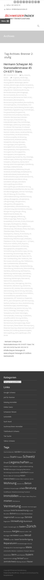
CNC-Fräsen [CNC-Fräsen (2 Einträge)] (22, 496)
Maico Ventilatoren (20, 209)
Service (30, 251)
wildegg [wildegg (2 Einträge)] (14, 558)
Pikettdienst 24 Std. (10, 241)
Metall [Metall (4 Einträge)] (27, 535)
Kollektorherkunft (16, 167)
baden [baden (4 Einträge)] (22, 526)
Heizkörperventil (9, 139)
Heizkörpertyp (21, 137)
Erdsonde (19, 115)
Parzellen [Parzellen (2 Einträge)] (6, 514)
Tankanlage (12, 311)
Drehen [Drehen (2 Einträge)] (17, 479)
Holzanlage (29, 157)
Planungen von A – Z (22, 241)
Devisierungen (28, 107)
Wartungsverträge (19, 323)
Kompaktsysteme (26, 172)
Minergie (29, 209)
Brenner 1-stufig (22, 87)
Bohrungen (12, 87)
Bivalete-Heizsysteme (26, 85)
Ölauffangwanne (16, 224)
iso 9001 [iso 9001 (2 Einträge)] (11, 539)
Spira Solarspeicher (15, 301)
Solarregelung (19, 283)
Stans (20, 303)
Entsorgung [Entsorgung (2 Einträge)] (19, 469)
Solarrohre (28, 283)
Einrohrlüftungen (28, 110)
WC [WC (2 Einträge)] (18, 527)
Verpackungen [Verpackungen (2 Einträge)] (14, 488)
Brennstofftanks (28, 102)
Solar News (22, 256)
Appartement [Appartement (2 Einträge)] (8, 558)
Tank (29, 308)
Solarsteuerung (17, 286)
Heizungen (21, 142)
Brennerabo (25, 90)
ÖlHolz (25, 229)
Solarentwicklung (29, 268)
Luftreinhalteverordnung (11, 197)
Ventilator (24, 318)
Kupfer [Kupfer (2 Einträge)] (6, 527)
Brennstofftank (18, 102)
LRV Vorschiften (20, 194)
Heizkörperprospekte (10, 137)
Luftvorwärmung (9, 209)
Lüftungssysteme (18, 204)
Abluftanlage (24, 78)
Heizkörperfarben (9, 135)
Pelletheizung (12, 236)
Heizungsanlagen (9, 145)
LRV (5, 194)
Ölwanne (16, 234)
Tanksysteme (8, 313)
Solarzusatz (28, 291)
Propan (31, 241)
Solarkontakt (18, 276)
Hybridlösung (29, 164)
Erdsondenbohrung (20, 120)
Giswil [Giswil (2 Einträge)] (31, 463)
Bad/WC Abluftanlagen (16, 83)
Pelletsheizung (8, 239)
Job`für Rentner (9, 397)
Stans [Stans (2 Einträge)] (27, 496)
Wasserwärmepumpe (10, 328)
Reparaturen (7, 246)
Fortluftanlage (25, 122)
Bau (22, 75)
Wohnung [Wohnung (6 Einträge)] (10, 483)
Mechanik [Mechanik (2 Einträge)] (7, 457)
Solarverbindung (9, 291)
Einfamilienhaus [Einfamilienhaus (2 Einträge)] (27, 452)
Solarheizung (8, 273)
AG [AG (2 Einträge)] (23, 484)
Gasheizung (17, 125)
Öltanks (22, 231)
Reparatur (25, 244)
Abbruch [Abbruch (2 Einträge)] (11, 476)
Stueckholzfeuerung (10, 308)
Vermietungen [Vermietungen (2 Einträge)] (32, 507)
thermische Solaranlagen (20, 313)
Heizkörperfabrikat (26, 132)
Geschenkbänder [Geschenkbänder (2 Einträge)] (9, 452)
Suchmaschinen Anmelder (13, 426)
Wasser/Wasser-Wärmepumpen (24, 325)
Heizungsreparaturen (22, 149)
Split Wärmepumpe (27, 301)
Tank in (6, 311)
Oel (21, 214)
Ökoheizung (20, 219)
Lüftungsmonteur (20, 201)
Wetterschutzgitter (25, 330)
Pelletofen (20, 236)
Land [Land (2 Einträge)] (18, 555)
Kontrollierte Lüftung (20, 179)
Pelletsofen (28, 239)
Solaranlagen (15, 266)
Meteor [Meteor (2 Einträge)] (32, 551)
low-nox (27, 189)
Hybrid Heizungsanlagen (16, 164)
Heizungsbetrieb (20, 145)
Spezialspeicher (8, 298)
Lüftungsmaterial (24, 199)
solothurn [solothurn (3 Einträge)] (24, 472)
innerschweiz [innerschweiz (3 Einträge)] (9, 479)
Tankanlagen (20, 311)
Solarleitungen (16, 278)
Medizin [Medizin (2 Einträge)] (13, 551)
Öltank (17, 231)
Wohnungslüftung (9, 333)
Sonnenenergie (17, 293)
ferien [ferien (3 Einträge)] (6, 469)
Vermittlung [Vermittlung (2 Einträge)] (7, 472)
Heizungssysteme (19, 154)
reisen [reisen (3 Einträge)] (22, 475)
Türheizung (18, 316)
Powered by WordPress (11, 573)
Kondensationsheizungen (11, 177)
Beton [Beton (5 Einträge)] (27, 483)
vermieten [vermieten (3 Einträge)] (14, 535)
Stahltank (6, 303)
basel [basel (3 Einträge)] (17, 539)
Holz (24, 157)
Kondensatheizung (22, 174)
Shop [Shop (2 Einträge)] (31, 496)
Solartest (17, 288)
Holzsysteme (15, 162)
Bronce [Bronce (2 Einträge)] (18, 514)
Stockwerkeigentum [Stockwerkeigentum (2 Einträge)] (19, 547)
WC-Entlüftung (14, 330)
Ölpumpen (30, 229)
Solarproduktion (18, 281)
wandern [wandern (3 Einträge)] (18, 452)
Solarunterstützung (26, 288)
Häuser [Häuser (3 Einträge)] (30, 561)
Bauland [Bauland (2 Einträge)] (22, 555)
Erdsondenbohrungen (10, 122)
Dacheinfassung (19, 107)
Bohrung (6, 87)
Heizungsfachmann (9, 147)
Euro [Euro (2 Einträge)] (34, 496)
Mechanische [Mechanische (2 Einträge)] (8, 531)
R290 (19, 244)
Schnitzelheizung (9, 251)
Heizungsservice (9, 152)
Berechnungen (14, 85)
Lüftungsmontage (9, 201)
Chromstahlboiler (22, 105)
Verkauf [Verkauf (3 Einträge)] (20, 558)
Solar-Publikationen (27, 261)
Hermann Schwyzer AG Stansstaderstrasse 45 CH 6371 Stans (18, 67)
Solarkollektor (27, 273)
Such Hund (7, 421)
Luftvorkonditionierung (22, 206)
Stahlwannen (14, 303)
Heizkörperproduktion (22, 135)
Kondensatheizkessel (10, 174)
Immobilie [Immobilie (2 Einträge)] (24, 507)
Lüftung (6, 199)
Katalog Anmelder (10, 402)
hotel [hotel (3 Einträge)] (13, 510)
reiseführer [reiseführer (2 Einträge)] (20, 551)
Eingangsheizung (18, 110)
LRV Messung (11, 194)
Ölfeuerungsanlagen (10, 226)
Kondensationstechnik (26, 177)
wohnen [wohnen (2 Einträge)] (26, 479)
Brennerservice (8, 97)
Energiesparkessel (9, 112)
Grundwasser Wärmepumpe (12, 127)
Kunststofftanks (8, 189)
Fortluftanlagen (8, 125)
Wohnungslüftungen (21, 333)
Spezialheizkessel (21, 296)
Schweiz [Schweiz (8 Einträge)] (29, 456)
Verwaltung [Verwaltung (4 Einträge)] (17, 521)
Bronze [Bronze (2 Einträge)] (30, 543)
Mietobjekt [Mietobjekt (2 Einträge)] (12, 469)
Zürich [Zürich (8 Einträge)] (31, 526)
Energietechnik (20, 112)
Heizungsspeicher (19, 152)
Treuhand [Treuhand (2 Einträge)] (27, 492)
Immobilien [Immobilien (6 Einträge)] (11, 496)
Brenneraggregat (22, 92)
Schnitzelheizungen (21, 251)
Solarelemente (18, 268)
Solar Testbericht (23, 259)
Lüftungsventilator (9, 206)
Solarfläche (7, 271)
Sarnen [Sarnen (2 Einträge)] (26, 558)
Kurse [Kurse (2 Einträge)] (34, 452)
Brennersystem (8, 100)
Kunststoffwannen (18, 189)
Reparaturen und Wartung (20, 246)
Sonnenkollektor (28, 293)
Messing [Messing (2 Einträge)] (19, 562)
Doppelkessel (8, 110)
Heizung (15, 142)
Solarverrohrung (19, 291)
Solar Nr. (28, 256)
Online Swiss (8, 407)
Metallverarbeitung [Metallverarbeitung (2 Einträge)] (18, 492)
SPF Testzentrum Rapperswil (23, 298)
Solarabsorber (23, 263)
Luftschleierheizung (25, 197)
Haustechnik (27, 130)
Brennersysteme (19, 100)
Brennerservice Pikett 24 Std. (23, 97)
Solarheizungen (17, 273)
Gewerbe (27, 75)
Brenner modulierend (14, 90)
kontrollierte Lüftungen (11, 182)
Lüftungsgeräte (13, 199)
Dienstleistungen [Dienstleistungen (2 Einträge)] (22, 543)
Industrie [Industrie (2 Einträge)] (6, 466)
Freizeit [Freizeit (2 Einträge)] (31, 472)
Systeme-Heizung (21, 308)
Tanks (26, 311)
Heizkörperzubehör (21, 139)
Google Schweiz (9, 392)
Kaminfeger (7, 167)
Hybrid (22, 162)
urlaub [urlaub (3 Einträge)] (22, 488)
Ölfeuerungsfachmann (23, 226)
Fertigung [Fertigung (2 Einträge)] (6, 547)
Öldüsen (24, 224)
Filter (19, 122)
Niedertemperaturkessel (11, 214)
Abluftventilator (17, 80)
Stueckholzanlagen (22, 306)
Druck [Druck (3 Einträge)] (6, 462)
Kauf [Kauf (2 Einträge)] (10, 466)
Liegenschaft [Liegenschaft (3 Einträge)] (9, 517)
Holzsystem (7, 162)
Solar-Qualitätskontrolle (11, 263)
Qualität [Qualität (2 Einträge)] (21, 535)
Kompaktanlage (15, 172)
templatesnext (8, 575)
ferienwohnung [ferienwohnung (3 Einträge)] (21, 510)
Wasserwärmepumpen (24, 328)
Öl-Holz (23, 221)
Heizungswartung (9, 157)
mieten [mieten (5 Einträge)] (8, 501)
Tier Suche (7, 436)
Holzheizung (18, 159)
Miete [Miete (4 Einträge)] (29, 547)
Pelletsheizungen (18, 239)
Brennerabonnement (10, 92)
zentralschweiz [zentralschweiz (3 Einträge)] (10, 561)
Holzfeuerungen (9, 159)
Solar (25, 254)
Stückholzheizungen (10, 306)
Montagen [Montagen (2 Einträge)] (7, 535)
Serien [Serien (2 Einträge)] (32, 479)
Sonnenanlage (8, 293)
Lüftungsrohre (8, 204)
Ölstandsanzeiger (9, 231)
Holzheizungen (27, 159)
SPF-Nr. (6, 301)
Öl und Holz (16, 221)
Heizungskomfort (21, 147)
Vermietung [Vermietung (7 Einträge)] (12, 506)
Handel (6, 78)
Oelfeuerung (21, 216)
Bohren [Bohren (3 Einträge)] (13, 513)
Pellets (26, 236)
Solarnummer (8, 281)
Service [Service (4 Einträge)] (28, 517)
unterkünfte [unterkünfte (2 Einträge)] (7, 551)
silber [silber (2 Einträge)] (27, 531)
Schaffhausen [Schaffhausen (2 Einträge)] (8, 492)
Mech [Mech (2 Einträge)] (22, 479)
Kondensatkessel (9, 179)
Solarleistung (26, 276)
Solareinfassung (8, 268)
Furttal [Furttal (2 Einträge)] (31, 510)
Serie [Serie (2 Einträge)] (11, 547)
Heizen (17, 132)
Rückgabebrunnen (21, 249)
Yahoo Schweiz (9, 441)
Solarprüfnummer (9, 283)
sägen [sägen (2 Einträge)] (22, 517)
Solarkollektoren (9, 276)
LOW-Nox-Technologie (25, 192)
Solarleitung (7, 278)
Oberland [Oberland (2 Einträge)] (18, 517)
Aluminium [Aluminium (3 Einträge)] (27, 521)
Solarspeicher (8, 286)
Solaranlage (7, 266)
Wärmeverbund (8, 323)
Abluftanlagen (8, 80)
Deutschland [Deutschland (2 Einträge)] (7, 555)
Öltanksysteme (8, 234)
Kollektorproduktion (10, 169)
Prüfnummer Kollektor (10, 244)
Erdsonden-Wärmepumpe (12, 117)
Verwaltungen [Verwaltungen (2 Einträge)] (12, 527)
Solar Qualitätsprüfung (10, 259)
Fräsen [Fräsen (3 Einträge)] (19, 457)
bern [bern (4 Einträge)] (14, 554)
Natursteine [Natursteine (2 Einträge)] (26, 469)
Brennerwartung (9, 102)
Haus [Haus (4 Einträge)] (6, 539)
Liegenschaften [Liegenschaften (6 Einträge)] (19, 462)
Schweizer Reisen (10, 412)
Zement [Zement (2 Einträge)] (19, 484)
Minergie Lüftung (20, 211)
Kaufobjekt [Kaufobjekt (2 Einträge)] (7, 510)
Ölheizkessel (18, 229)
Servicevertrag (8, 254)
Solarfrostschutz (25, 271)
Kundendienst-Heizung (23, 187)
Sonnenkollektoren (9, 296)
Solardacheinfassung (26, 266)
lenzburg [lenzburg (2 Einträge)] (16, 476)
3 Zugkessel (15, 78)
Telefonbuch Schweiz (11, 431)
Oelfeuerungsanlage (10, 219)
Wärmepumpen (8, 321)
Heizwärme (18, 157)
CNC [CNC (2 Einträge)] (30, 531)
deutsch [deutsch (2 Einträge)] (24, 562)
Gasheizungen (25, 125)
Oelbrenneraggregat (10, 216)
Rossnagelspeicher (9, 249)
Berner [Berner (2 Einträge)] (6, 476)
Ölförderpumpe (8, 229)
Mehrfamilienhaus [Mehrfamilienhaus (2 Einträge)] (26, 514)
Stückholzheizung (28, 303)
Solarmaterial (25, 278)
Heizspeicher (8, 142)
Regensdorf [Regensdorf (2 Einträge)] (7, 521)
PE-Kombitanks (24, 234)
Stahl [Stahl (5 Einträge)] (13, 457)
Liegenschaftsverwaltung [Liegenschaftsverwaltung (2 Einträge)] (25, 466)
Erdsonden (26, 115)
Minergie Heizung (9, 211)
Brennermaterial (21, 95)
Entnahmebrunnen (9, 115)
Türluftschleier (26, 316)
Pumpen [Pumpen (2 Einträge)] (26, 551)
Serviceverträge (18, 254)
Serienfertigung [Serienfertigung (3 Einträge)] (26, 539)
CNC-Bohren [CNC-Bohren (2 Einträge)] (16, 501)
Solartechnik (26, 286)
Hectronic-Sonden (9, 132)
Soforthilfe (7, 417)
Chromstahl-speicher (10, 105)
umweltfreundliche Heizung (12, 318)
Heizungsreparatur (9, 149)
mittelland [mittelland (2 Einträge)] (7, 488)
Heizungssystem (9, 154)
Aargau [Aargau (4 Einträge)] (15, 531)
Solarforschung (15, 271)
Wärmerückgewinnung (21, 321)
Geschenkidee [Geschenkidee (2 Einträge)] (15, 472)
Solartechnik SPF (9, 288)
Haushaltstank (18, 130)
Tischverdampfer (9, 316)
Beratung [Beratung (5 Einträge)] (30, 488)
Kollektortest (20, 169)
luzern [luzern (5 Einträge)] (29, 554)
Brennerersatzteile (9, 95)
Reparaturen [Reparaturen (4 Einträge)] (10, 543)
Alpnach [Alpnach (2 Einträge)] (22, 531)
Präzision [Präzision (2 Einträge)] (15, 466)
